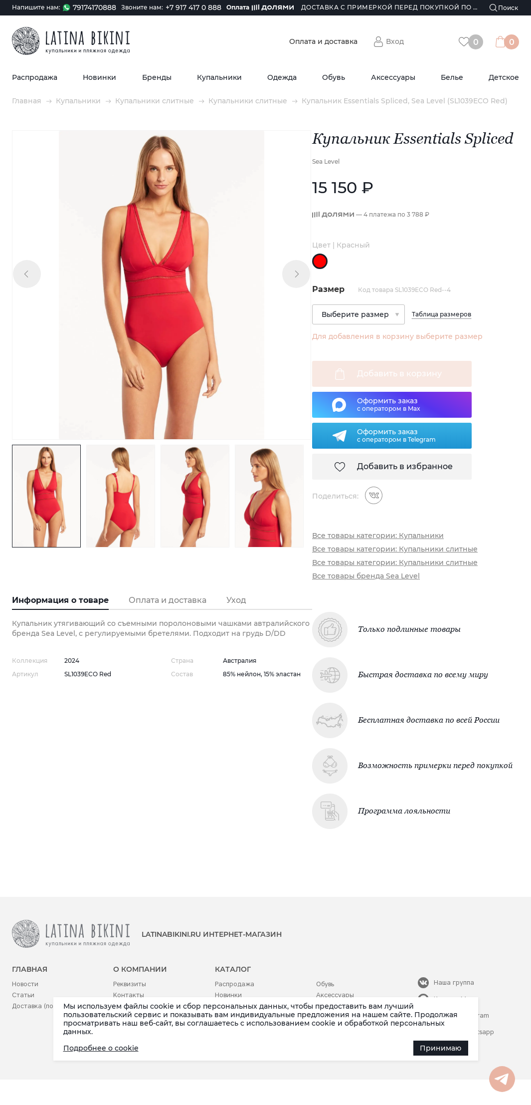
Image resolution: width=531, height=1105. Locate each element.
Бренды (157, 77)
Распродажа (34, 77)
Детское (504, 77)
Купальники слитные (154, 101)
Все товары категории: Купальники (378, 536)
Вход (395, 41)
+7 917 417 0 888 (193, 7)
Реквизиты (129, 984)
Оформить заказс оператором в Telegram (396, 435)
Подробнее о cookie (101, 1048)
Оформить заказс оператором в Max (388, 404)
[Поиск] (504, 7)
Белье (452, 77)
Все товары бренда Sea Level (366, 576)
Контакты (128, 995)
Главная (26, 101)
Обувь (333, 77)
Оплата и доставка (323, 41)
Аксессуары (393, 77)
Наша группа (454, 982)
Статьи (23, 995)
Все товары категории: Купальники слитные (395, 549)
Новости (25, 984)
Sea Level (326, 161)
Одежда (282, 77)
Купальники (219, 77)
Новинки (99, 77)
